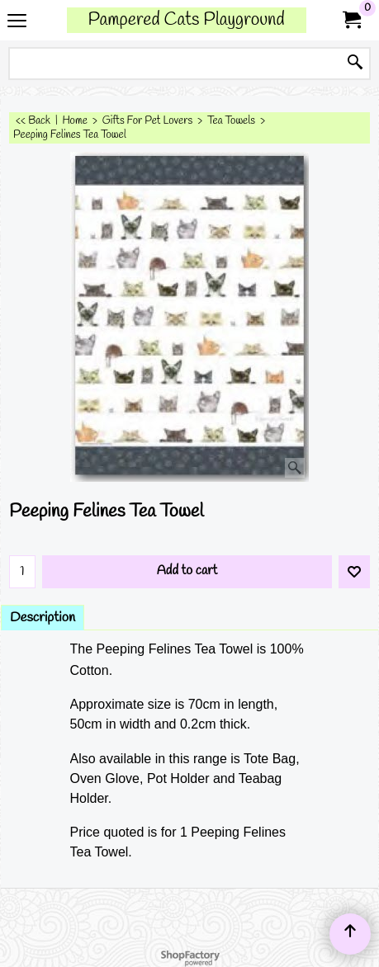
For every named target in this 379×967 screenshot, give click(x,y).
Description (42, 617)
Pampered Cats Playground (186, 20)
